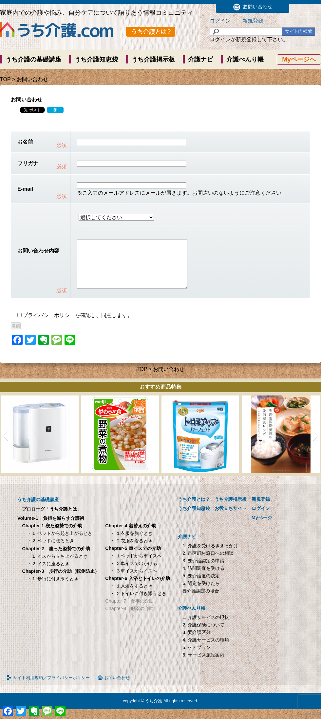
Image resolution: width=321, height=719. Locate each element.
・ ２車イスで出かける (133, 573)
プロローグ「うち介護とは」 (52, 518)
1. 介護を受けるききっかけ (210, 555)
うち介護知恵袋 (96, 59)
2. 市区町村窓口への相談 (208, 563)
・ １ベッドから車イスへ (136, 565)
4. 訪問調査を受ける (203, 578)
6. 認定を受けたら (201, 593)
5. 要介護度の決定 (201, 585)
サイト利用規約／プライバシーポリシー (51, 687)
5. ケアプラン (196, 657)
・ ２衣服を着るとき (131, 550)
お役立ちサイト (231, 518)
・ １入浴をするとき (131, 595)
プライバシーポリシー (49, 325)
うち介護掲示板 (153, 59)
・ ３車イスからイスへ (133, 580)
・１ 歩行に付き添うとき (53, 588)
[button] (5, 444)
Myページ (262, 527)
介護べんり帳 (245, 59)
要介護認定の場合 (200, 600)
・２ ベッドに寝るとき (50, 550)
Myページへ (299, 59)
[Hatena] (55, 110)
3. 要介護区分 (196, 642)
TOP (5, 79)
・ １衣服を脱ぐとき (131, 543)
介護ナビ (200, 59)
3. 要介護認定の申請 (203, 570)
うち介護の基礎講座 (33, 59)
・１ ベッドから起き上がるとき (59, 543)
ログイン (220, 21)
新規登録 (252, 21)
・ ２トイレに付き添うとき (138, 603)
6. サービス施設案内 (203, 664)
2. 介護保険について (203, 634)
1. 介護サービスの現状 (205, 627)
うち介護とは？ (194, 509)
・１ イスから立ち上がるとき (57, 566)
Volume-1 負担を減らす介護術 (50, 528)
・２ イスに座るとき (48, 573)
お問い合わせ (117, 687)
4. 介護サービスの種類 (205, 649)
